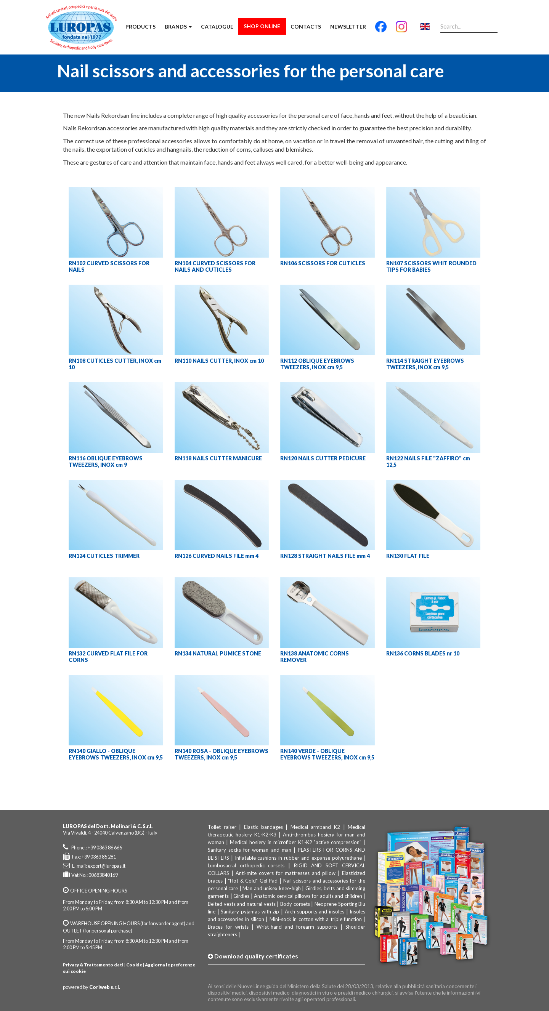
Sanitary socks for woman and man (249, 850)
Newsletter (348, 26)
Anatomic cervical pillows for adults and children (308, 896)
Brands (178, 26)
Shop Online (262, 26)
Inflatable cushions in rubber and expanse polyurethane (298, 858)
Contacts (306, 26)
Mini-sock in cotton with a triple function (316, 919)
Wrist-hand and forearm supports (297, 927)
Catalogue (217, 26)
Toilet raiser (222, 827)
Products (140, 26)
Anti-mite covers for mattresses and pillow (286, 873)
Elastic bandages (263, 827)
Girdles (241, 896)
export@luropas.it (106, 866)
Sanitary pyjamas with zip (250, 911)
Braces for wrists (228, 927)
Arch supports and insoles (314, 911)
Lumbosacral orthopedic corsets (246, 865)
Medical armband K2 (315, 827)
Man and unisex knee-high (271, 888)
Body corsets (295, 904)
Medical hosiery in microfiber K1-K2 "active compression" (296, 842)
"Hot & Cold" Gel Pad (253, 881)
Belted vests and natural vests (242, 904)
